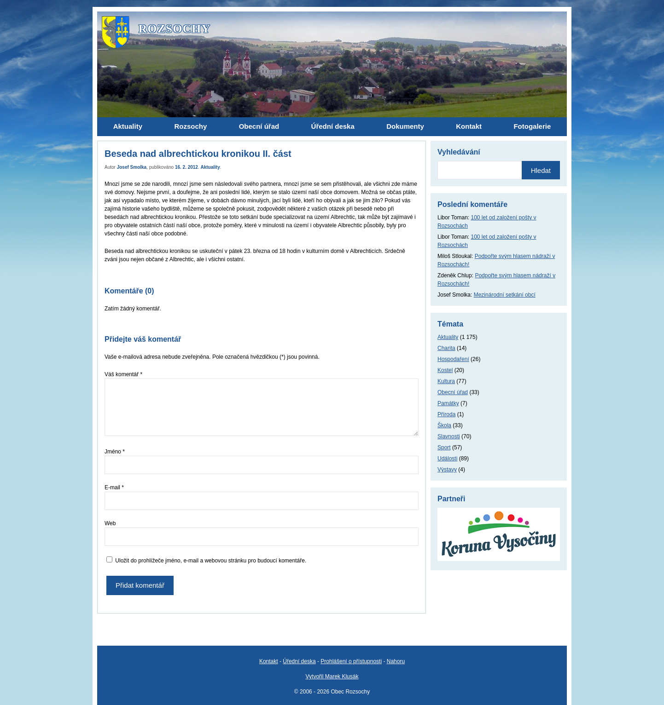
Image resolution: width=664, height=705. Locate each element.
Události (447, 458)
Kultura (446, 381)
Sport (444, 447)
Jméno (115, 451)
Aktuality (210, 167)
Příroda (446, 414)
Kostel (445, 370)
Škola (444, 425)
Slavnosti (448, 436)
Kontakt (268, 661)
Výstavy (447, 469)
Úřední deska (299, 661)
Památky (448, 403)
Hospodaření (453, 359)
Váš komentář (123, 374)
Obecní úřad (452, 392)
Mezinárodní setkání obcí (505, 295)
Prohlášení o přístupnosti (351, 661)
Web (110, 523)
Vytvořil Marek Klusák (332, 676)
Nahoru (396, 661)
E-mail (114, 487)
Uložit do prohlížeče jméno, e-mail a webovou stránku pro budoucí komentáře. (210, 560)
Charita (446, 348)
